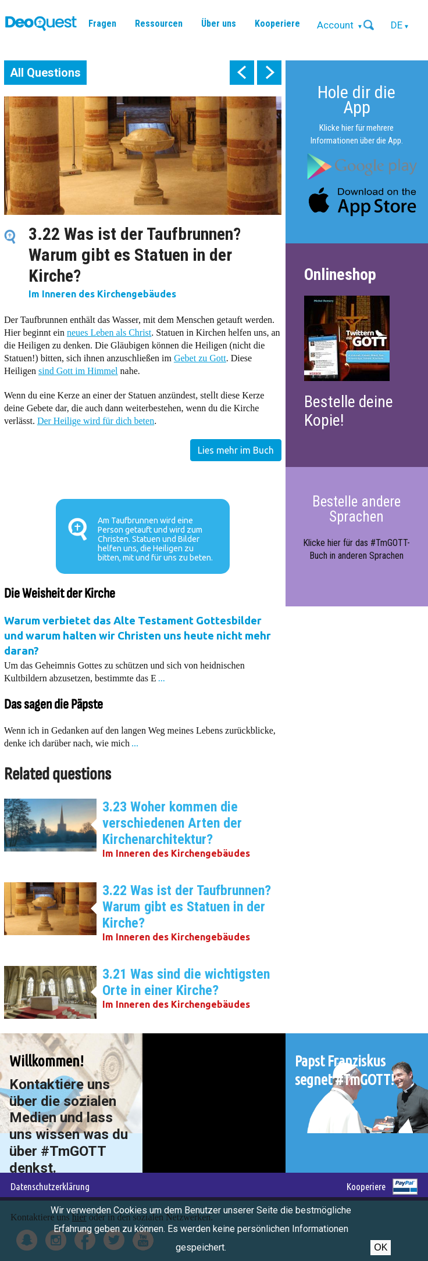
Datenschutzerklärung (50, 1186)
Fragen (102, 23)
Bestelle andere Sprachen (356, 509)
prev (242, 72)
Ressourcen (159, 23)
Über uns (218, 23)
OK (380, 1247)
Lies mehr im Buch (236, 450)
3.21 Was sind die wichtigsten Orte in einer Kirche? (186, 982)
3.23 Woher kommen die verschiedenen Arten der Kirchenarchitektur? (172, 823)
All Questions (45, 73)
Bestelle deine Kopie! (348, 411)
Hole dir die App (356, 99)
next (269, 72)
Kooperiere (277, 23)
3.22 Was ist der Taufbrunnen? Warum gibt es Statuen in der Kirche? (186, 906)
